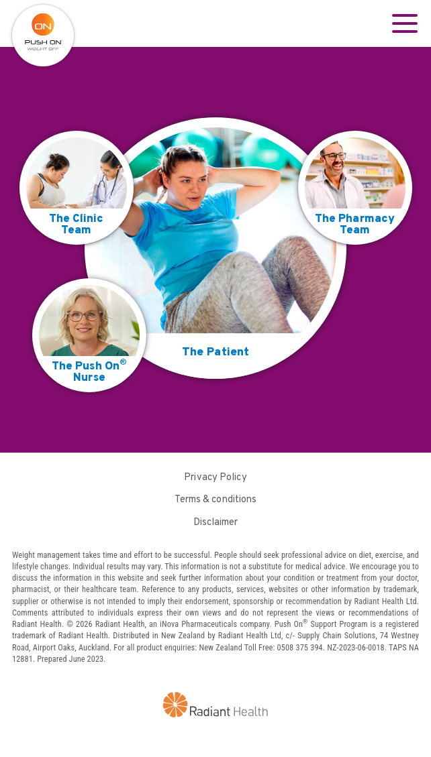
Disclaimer (215, 522)
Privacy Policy (215, 477)
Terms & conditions (216, 499)
